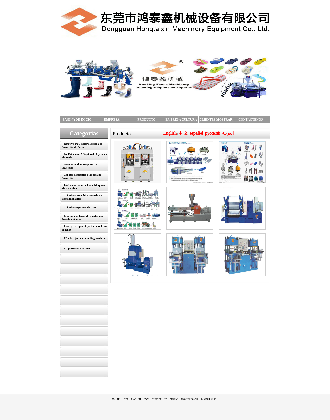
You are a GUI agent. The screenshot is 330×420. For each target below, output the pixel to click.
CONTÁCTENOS (250, 119)
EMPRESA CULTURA (181, 119)
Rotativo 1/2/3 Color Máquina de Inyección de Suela (82, 145)
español (196, 133)
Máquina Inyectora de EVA (80, 207)
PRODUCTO (146, 119)
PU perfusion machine (77, 248)
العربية (228, 133)
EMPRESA (111, 119)
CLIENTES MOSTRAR (216, 119)
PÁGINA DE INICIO (77, 119)
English (170, 133)
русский (213, 133)
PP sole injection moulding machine (84, 238)
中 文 (183, 133)
